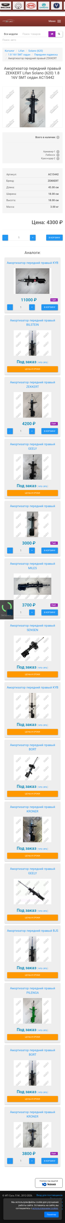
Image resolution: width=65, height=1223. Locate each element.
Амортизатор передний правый (32, 506)
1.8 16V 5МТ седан (19, 54)
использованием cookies (45, 1208)
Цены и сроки (32, 369)
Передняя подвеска (46, 54)
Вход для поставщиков (49, 1195)
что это (42, 362)
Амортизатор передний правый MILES (32, 566)
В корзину (54, 237)
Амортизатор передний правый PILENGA (32, 990)
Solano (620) (35, 50)
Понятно (51, 1214)
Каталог (9, 50)
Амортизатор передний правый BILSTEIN (32, 323)
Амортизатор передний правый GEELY (32, 446)
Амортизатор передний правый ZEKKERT (32, 384)
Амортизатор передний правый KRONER (32, 809)
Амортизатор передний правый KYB (32, 263)
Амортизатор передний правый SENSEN (32, 628)
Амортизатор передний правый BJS (32, 931)
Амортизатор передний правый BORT (32, 747)
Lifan (21, 50)
